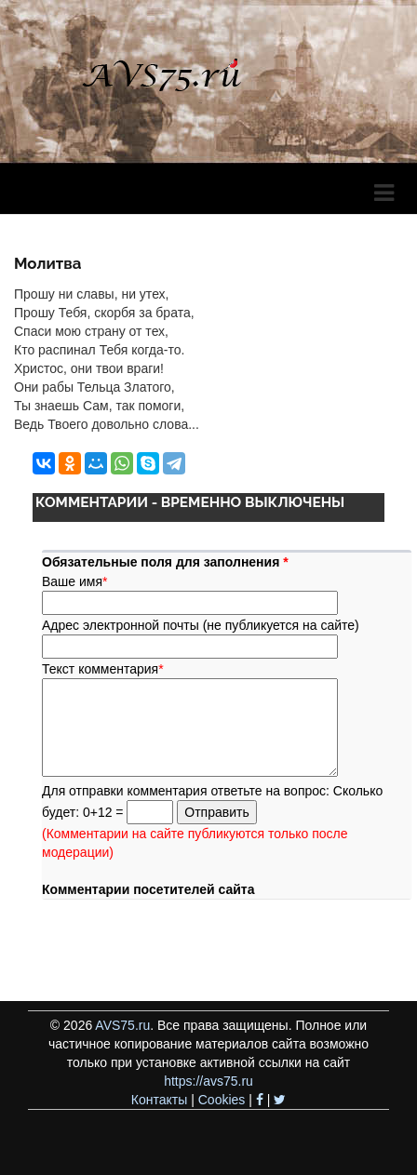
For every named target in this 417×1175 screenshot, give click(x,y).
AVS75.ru (122, 1025)
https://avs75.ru (208, 1081)
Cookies (222, 1099)
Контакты (159, 1099)
